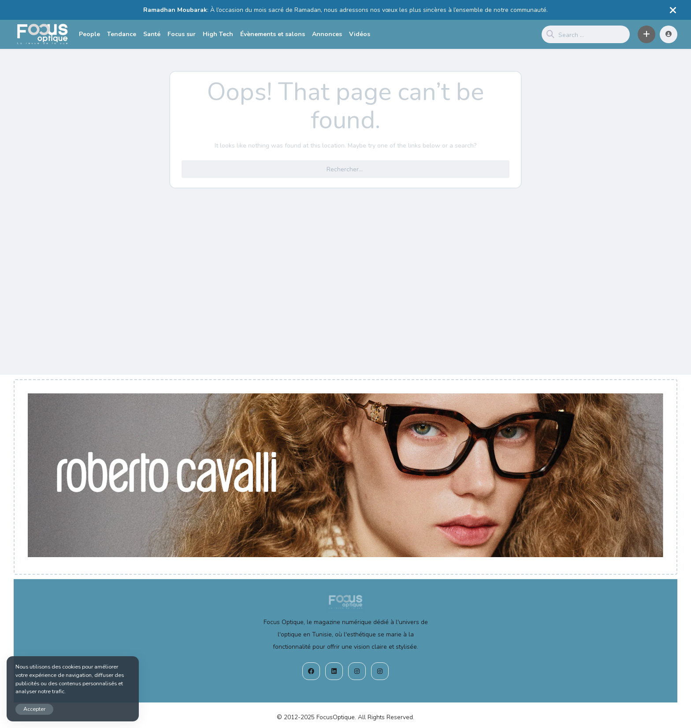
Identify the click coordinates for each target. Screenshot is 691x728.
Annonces (327, 34)
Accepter (34, 709)
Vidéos (359, 34)
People (89, 34)
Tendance (121, 34)
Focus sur (181, 34)
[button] (646, 34)
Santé (151, 34)
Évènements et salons (272, 34)
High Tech (218, 34)
